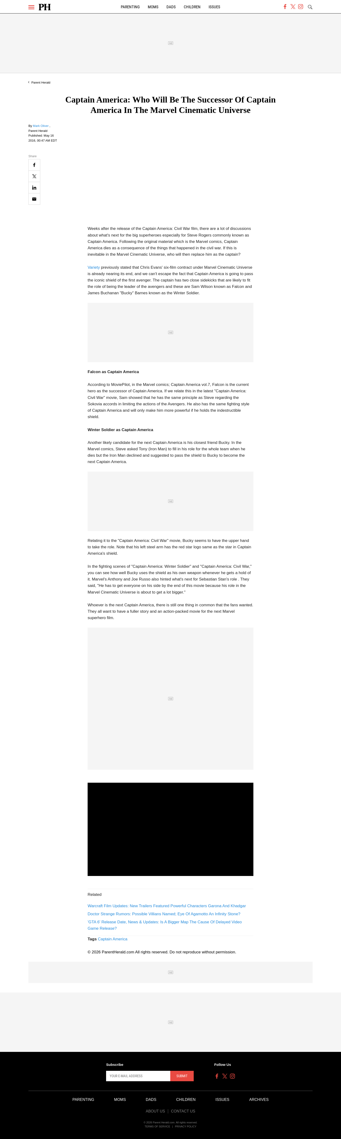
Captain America (112, 939)
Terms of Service (157, 1126)
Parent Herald (40, 82)
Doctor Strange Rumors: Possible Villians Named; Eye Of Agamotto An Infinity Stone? (164, 914)
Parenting (130, 7)
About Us (155, 1111)
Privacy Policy (186, 1126)
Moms (153, 7)
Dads (171, 7)
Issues (214, 7)
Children (192, 7)
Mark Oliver (41, 126)
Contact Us (183, 1111)
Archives (259, 1100)
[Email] (34, 199)
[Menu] (31, 7)
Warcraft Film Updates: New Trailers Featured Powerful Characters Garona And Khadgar (167, 906)
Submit (182, 1076)
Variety (94, 267)
